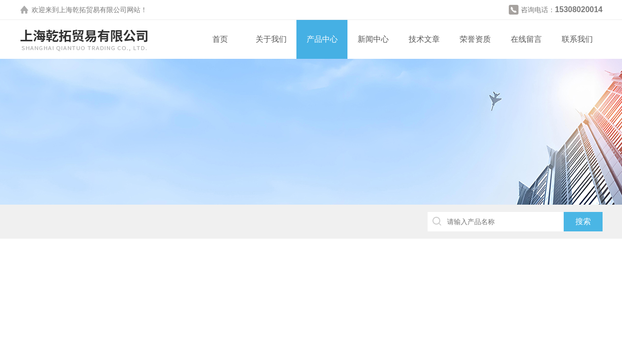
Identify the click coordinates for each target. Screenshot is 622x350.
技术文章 (424, 39)
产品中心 (322, 39)
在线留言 (526, 39)
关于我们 (271, 39)
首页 (220, 39)
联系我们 (577, 39)
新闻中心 (373, 39)
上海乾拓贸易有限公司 (93, 10)
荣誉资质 (475, 39)
